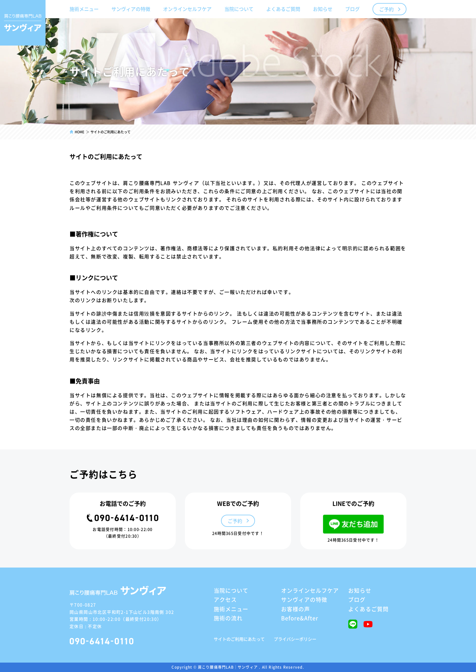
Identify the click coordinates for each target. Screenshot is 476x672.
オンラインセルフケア (187, 8)
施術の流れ (228, 618)
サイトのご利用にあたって (239, 639)
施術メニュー (84, 8)
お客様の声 (295, 609)
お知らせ (322, 8)
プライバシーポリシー (295, 639)
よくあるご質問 (283, 8)
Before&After (299, 618)
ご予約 (386, 9)
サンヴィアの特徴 (130, 8)
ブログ (352, 8)
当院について (238, 8)
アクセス (225, 599)
